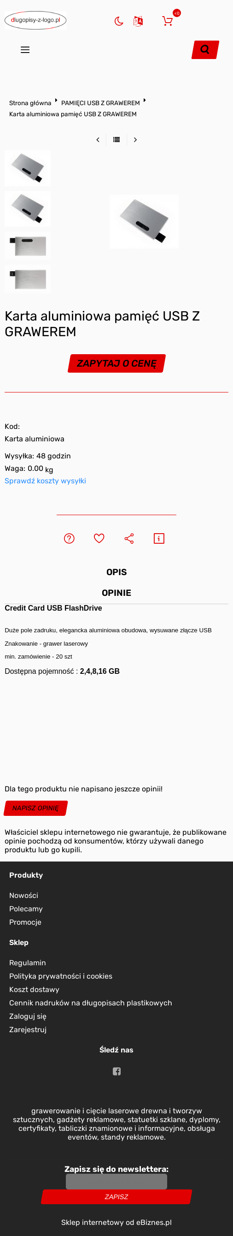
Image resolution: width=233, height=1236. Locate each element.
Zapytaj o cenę (116, 363)
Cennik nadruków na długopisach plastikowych (90, 1002)
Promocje (25, 922)
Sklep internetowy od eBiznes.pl (116, 1222)
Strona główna (30, 103)
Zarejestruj (28, 1029)
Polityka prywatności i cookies (60, 976)
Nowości (23, 895)
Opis (116, 572)
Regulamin (27, 962)
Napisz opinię (36, 808)
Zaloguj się (152, 20)
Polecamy (26, 908)
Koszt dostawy (34, 989)
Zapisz (116, 1196)
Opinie (116, 593)
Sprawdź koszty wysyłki (45, 480)
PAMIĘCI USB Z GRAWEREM (100, 103)
